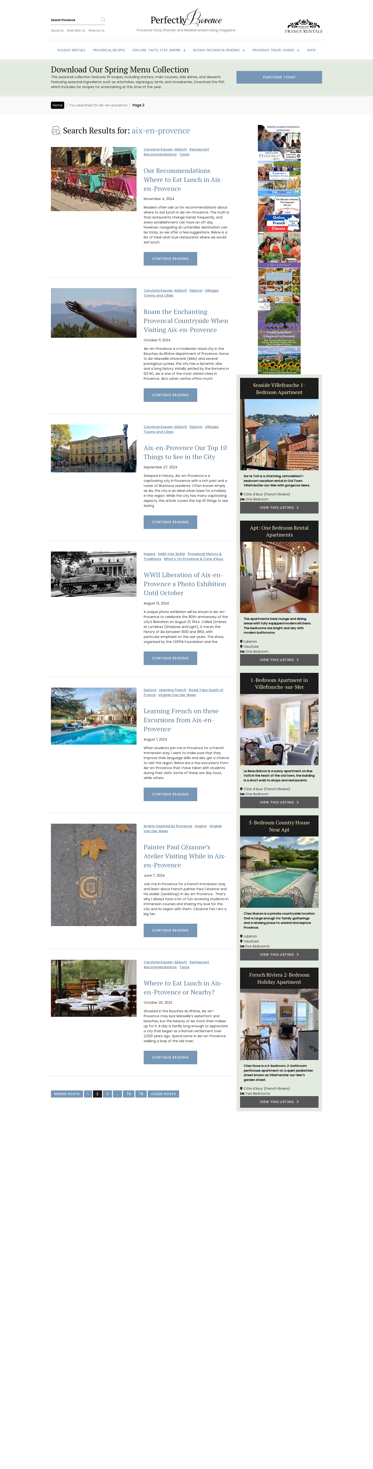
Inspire (149, 553)
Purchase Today (279, 77)
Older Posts (163, 1094)
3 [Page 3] (107, 1094)
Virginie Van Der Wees (177, 695)
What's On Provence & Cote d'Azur (194, 558)
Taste (184, 154)
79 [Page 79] (141, 1094)
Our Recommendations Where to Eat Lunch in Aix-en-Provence (183, 179)
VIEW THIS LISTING (279, 507)
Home (58, 105)
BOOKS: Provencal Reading (217, 50)
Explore (196, 290)
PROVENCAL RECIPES (109, 50)
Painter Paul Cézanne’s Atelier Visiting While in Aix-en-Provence (185, 856)
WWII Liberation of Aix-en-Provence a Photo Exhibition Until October (185, 583)
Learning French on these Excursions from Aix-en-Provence (181, 720)
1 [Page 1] (88, 1094)
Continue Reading (170, 258)
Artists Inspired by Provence (168, 826)
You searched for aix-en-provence (98, 105)
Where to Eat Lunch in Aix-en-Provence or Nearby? (183, 987)
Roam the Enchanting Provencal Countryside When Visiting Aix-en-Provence (186, 320)
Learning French (172, 690)
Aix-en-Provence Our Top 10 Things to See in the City (185, 452)
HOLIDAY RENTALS (71, 50)
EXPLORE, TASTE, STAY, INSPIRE (157, 50)
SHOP (311, 50)
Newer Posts (67, 1094)
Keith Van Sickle (171, 553)
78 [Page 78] (128, 1094)
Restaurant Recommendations (176, 152)
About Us (57, 31)
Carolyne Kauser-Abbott (165, 149)
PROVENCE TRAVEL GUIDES (274, 50)
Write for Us (96, 31)
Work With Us (76, 31)
